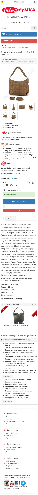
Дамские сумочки (18, 380)
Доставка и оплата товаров (15, 417)
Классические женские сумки (20, 370)
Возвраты (9, 435)
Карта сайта (10, 438)
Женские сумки (10, 46)
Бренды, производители (14, 447)
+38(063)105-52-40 (18, 17)
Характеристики (11, 125)
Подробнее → (7, 376)
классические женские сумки (19, 348)
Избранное (9, 466)
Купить (19, 210)
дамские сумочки (14, 382)
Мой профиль (10, 461)
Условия (10, 173)
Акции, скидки (10, 449)
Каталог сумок (19, 41)
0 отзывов (31, 62)
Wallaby (15, 60)
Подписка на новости (13, 468)
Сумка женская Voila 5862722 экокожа (16, 325)
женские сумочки (16, 398)
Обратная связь (11, 433)
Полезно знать (11, 452)
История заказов (12, 463)
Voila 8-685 (33, 336)
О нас (8, 424)
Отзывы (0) (9, 127)
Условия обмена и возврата (15, 421)
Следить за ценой (11, 190)
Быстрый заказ (19, 201)
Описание (9, 123)
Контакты (9, 419)
